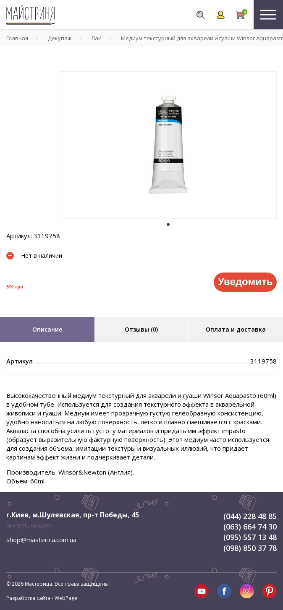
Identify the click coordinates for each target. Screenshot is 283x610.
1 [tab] (168, 225)
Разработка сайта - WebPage (41, 598)
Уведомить (245, 281)
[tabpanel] (168, 145)
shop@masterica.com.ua (41, 539)
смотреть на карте (29, 525)
